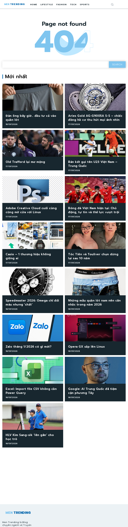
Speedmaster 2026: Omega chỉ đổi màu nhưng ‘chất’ (32, 296)
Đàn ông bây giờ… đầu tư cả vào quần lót (31, 117)
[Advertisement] (64, 465)
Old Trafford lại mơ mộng (22, 160)
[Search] (117, 64)
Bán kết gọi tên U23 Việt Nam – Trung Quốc (93, 161)
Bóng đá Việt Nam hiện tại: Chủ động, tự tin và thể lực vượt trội (95, 206)
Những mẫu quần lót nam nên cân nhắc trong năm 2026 (94, 296)
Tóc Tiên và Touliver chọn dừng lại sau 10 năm (94, 251)
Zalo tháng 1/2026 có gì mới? (25, 339)
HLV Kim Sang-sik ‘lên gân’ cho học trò (31, 425)
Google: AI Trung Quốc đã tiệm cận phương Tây (91, 382)
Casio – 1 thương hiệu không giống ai (31, 249)
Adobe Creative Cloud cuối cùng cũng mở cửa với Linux (31, 206)
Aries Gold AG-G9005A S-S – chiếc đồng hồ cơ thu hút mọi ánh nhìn (91, 117)
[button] (112, 4)
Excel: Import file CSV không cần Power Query (32, 382)
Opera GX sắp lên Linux (84, 339)
